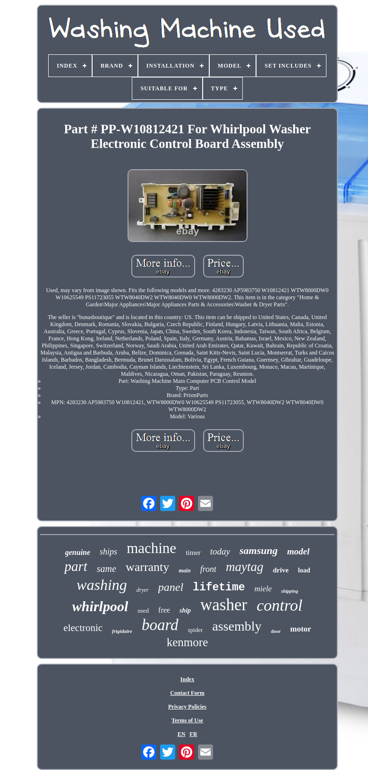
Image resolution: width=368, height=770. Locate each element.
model (298, 551)
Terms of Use (187, 720)
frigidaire (122, 631)
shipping (289, 591)
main (184, 570)
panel (170, 587)
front (208, 569)
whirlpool (100, 606)
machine (151, 548)
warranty (147, 567)
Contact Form (187, 693)
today (220, 551)
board (160, 624)
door (276, 631)
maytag (244, 567)
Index (187, 679)
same (106, 568)
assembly (236, 626)
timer (193, 552)
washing (102, 584)
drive (281, 570)
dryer (143, 590)
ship (185, 610)
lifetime (219, 587)
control (279, 605)
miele (263, 588)
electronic (83, 627)
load (304, 570)
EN (182, 734)
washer (223, 605)
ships (108, 551)
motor (300, 628)
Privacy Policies (187, 706)
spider (195, 629)
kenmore (187, 642)
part (75, 566)
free (164, 610)
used (143, 610)
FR (193, 734)
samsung (259, 550)
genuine (77, 552)
